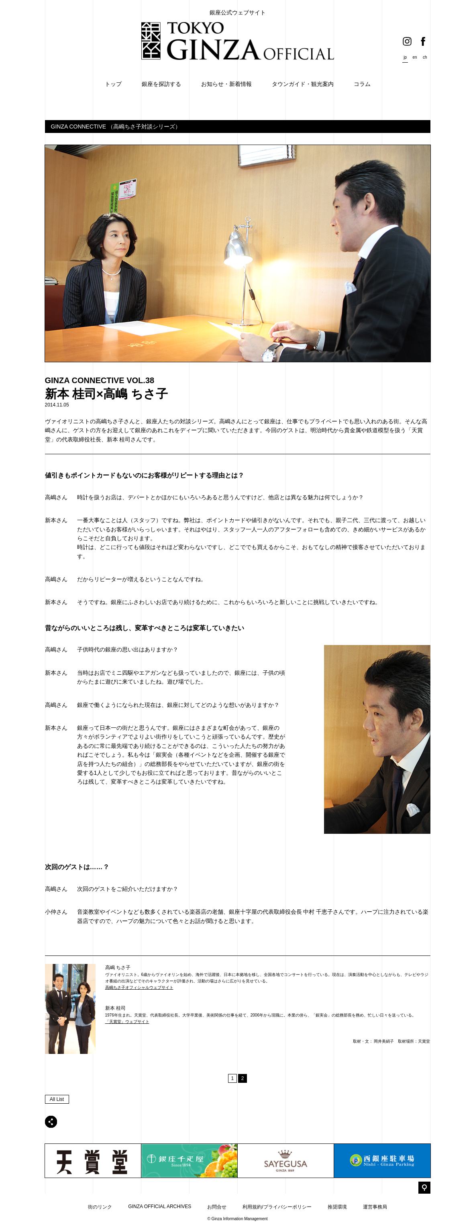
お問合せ (216, 1207)
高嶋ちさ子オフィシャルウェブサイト (139, 987)
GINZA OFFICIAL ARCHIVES (159, 1206)
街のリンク (100, 1207)
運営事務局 (375, 1207)
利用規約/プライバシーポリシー (277, 1207)
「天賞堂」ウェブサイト (127, 1021)
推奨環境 (337, 1207)
